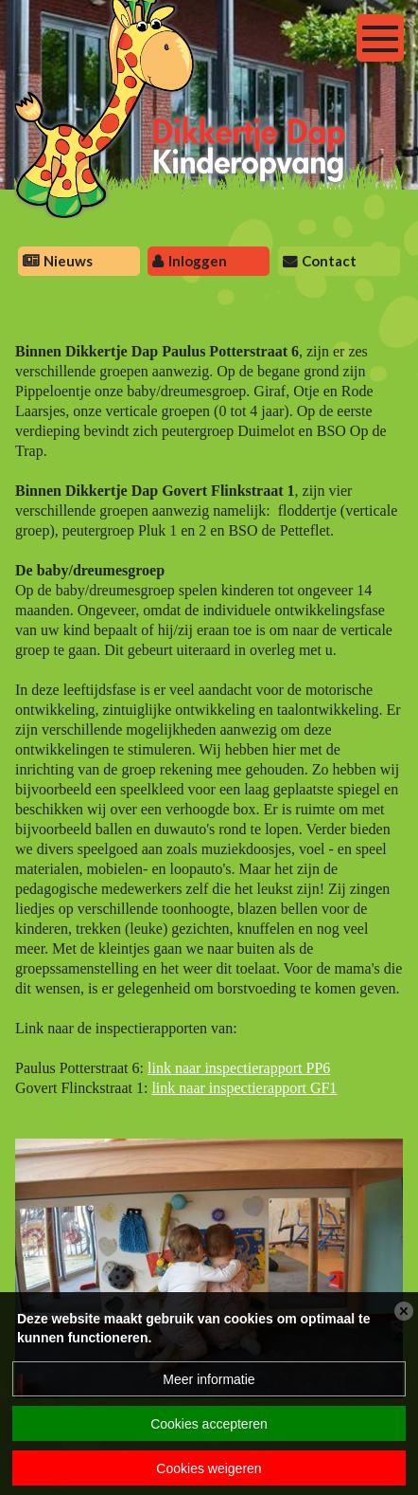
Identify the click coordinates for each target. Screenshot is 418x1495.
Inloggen (197, 260)
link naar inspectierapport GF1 (244, 1088)
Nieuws (68, 260)
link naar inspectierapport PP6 (239, 1068)
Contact (329, 260)
